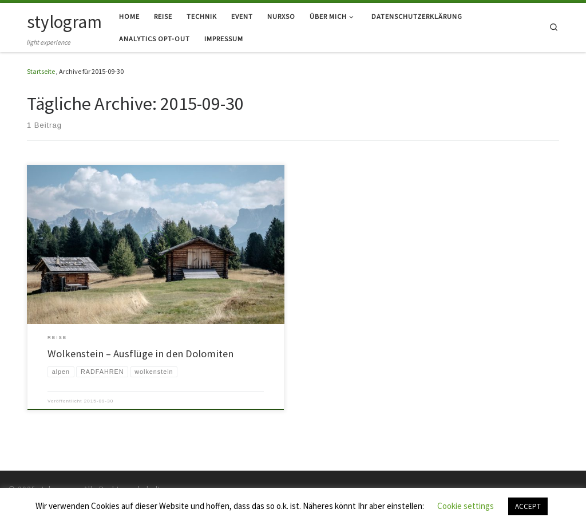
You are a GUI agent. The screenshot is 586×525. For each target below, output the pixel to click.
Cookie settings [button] (465, 505)
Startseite (41, 71)
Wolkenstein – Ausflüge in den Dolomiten (140, 353)
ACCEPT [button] (528, 506)
